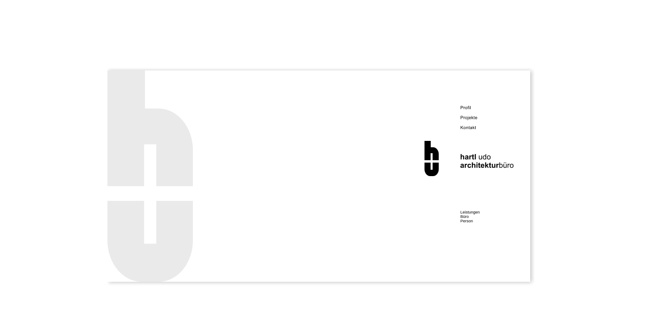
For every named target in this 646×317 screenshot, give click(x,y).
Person (467, 221)
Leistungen (470, 212)
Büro (465, 216)
